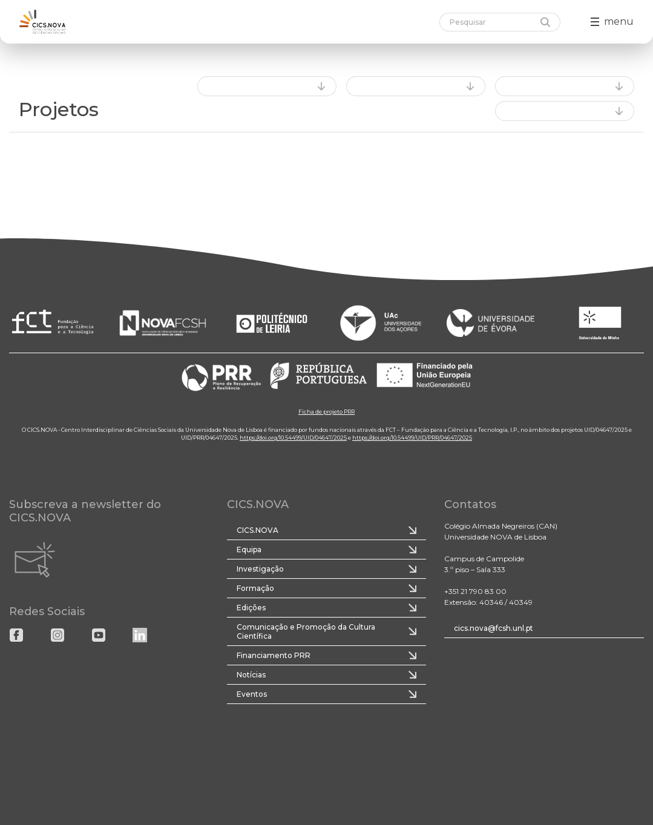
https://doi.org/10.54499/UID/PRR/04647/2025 (412, 437)
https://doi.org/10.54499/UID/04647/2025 (293, 437)
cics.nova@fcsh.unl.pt (493, 628)
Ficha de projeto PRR (326, 411)
